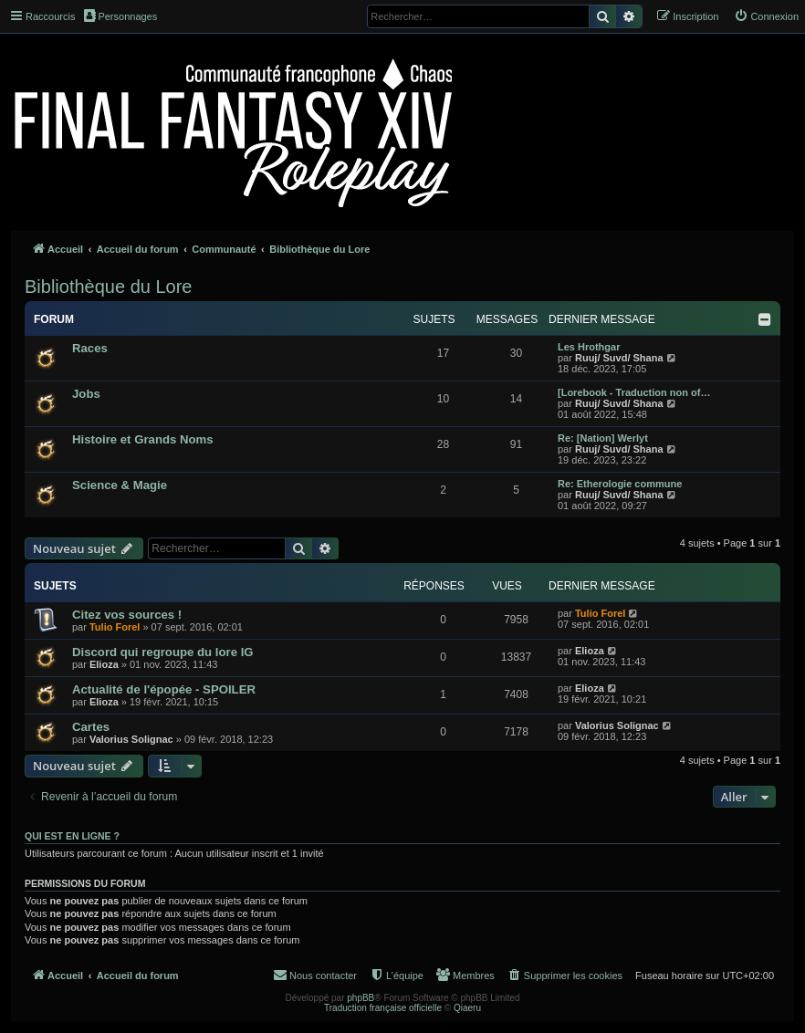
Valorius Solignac (131, 739)
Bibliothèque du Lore (108, 287)
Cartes (91, 727)
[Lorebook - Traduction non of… (634, 392)
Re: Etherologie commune (620, 483)
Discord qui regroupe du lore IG (163, 652)
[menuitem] (766, 16)
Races (90, 348)
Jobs (86, 394)
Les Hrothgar (589, 346)
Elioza (104, 664)
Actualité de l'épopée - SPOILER (164, 689)
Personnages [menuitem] (120, 15)
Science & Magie (119, 485)
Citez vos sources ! (127, 614)
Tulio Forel (114, 626)
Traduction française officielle (383, 1008)
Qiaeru (467, 1008)
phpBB (360, 998)
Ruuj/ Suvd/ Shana (619, 357)
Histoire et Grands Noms (143, 439)
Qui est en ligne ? (72, 835)
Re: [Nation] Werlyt (603, 438)
